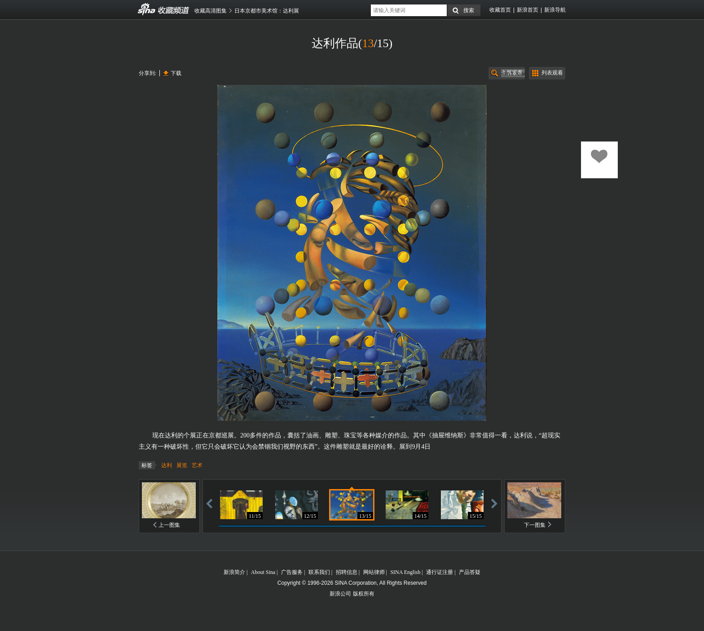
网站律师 (374, 572)
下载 (176, 73)
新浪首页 (527, 10)
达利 (166, 465)
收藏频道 (147, 9)
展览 (181, 465)
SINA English (405, 572)
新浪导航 (555, 10)
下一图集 (535, 525)
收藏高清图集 (210, 11)
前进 (494, 503)
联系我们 (319, 572)
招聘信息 (346, 572)
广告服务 (292, 572)
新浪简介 (234, 572)
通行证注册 (439, 572)
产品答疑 (469, 572)
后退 (209, 503)
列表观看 (552, 73)
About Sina (263, 572)
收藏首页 (500, 10)
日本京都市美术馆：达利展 (266, 11)
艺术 (197, 465)
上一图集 (169, 525)
